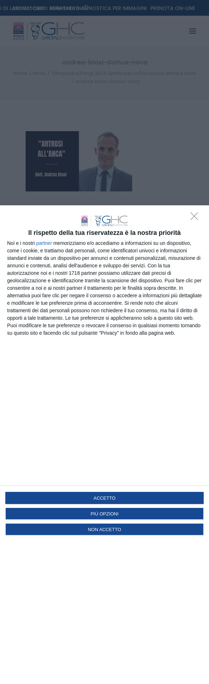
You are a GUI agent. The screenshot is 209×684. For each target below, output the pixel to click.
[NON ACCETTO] (196, 218)
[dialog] (104, 444)
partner (44, 243)
